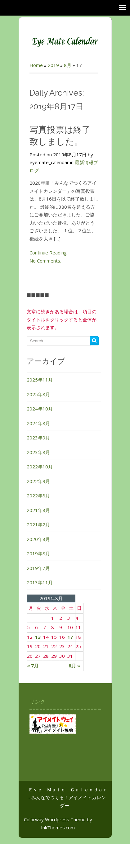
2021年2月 (38, 524)
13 (38, 637)
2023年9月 (38, 437)
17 (70, 637)
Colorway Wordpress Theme (55, 819)
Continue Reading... (49, 252)
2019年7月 (38, 568)
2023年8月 (38, 452)
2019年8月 (38, 553)
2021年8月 (38, 510)
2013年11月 (40, 582)
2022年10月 (40, 466)
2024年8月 (38, 423)
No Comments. (45, 261)
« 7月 (32, 665)
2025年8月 (38, 394)
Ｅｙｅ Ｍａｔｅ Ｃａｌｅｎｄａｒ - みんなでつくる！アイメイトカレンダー (67, 797)
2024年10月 (40, 408)
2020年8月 (38, 539)
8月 (67, 65)
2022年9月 (38, 481)
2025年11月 (40, 380)
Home (36, 65)
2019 (53, 65)
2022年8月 (38, 495)
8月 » (74, 665)
